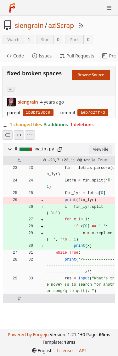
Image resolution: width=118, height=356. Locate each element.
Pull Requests (77, 56)
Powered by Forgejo (28, 334)
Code (15, 56)
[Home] (12, 7)
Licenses (66, 350)
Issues (42, 56)
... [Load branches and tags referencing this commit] (11, 89)
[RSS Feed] (81, 25)
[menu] (30, 135)
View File (100, 149)
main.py (45, 149)
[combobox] (8, 135)
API (82, 350)
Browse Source (91, 75)
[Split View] (19, 135)
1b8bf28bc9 (38, 112)
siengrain (29, 25)
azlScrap (61, 25)
